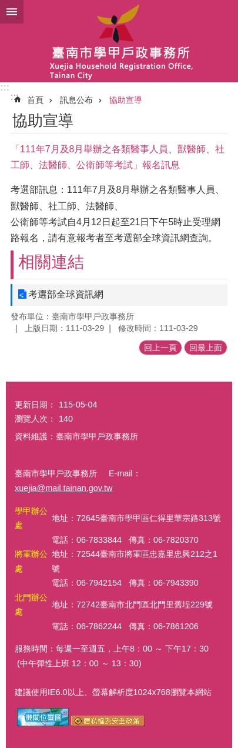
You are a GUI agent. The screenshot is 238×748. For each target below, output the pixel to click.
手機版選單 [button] (12, 12)
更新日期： (35, 404)
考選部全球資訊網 (65, 294)
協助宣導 (125, 100)
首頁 (35, 100)
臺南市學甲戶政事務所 (119, 41)
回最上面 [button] (205, 347)
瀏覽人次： (35, 418)
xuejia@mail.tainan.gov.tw (63, 488)
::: (4, 87)
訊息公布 (76, 100)
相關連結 (51, 262)
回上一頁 (160, 347)
